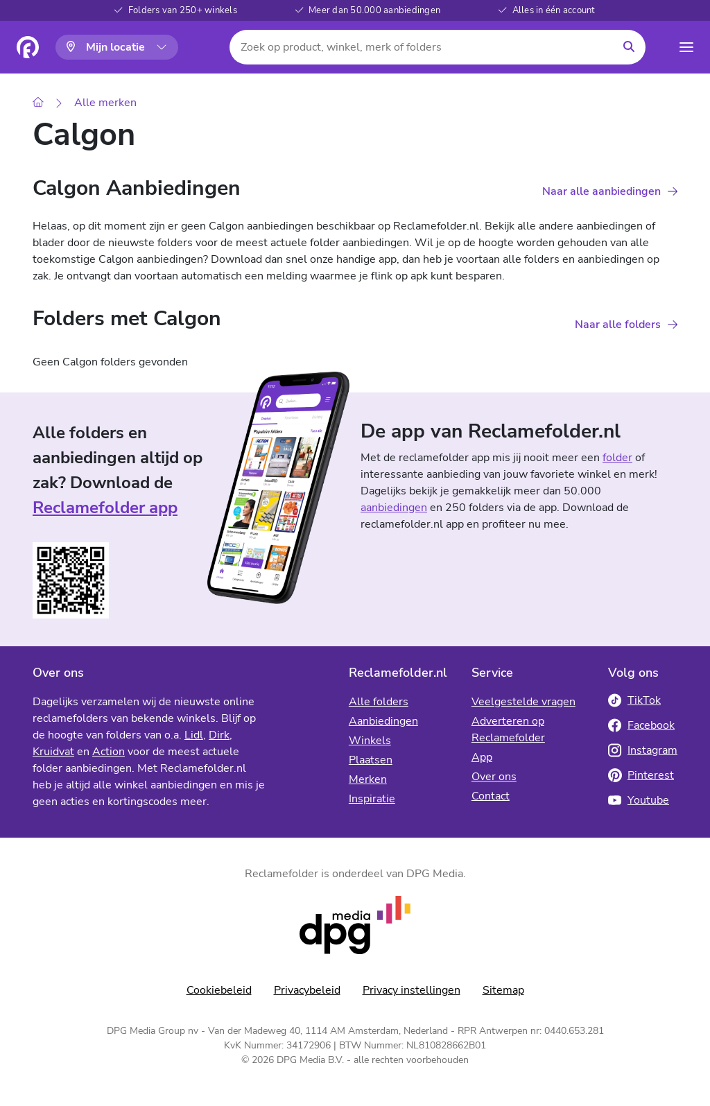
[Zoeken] (629, 47)
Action (108, 751)
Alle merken (105, 102)
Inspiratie (372, 798)
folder (617, 457)
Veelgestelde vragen (523, 701)
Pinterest (641, 775)
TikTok (634, 700)
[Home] (38, 103)
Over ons (494, 776)
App (481, 757)
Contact (490, 796)
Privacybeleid (307, 990)
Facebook (641, 725)
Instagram (642, 750)
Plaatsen (370, 760)
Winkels (370, 740)
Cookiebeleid (219, 990)
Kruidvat (53, 751)
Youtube (638, 800)
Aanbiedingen (383, 721)
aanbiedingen (394, 507)
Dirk (219, 735)
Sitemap (503, 990)
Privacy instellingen (411, 990)
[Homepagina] (28, 47)
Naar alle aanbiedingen (601, 191)
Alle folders (378, 701)
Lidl (193, 735)
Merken (368, 779)
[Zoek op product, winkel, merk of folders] (421, 47)
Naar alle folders (618, 324)
